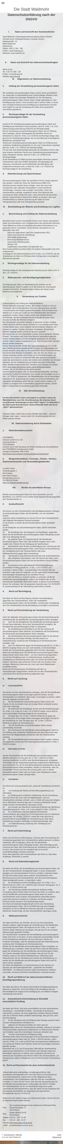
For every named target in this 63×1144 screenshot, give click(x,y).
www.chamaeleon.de (39, 346)
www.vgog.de (15, 76)
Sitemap (19, 1135)
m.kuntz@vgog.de (15, 74)
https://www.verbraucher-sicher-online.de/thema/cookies (28, 367)
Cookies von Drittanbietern (44, 348)
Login (59, 1135)
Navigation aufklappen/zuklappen (31, 3)
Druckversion (8, 1135)
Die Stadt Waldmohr (31, 9)
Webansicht (56, 1137)
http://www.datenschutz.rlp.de (21, 1123)
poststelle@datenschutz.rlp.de (21, 1125)
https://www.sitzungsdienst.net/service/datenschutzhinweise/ (26, 454)
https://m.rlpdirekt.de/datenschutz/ (16, 483)
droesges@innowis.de (11, 478)
